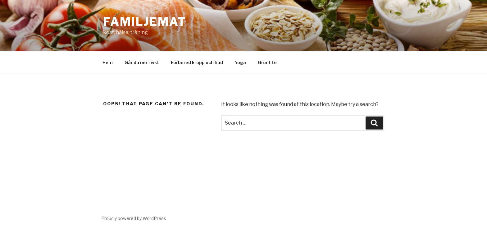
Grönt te (267, 62)
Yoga (240, 62)
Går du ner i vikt (142, 62)
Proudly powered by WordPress (133, 218)
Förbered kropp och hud (197, 62)
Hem (107, 62)
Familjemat (144, 22)
